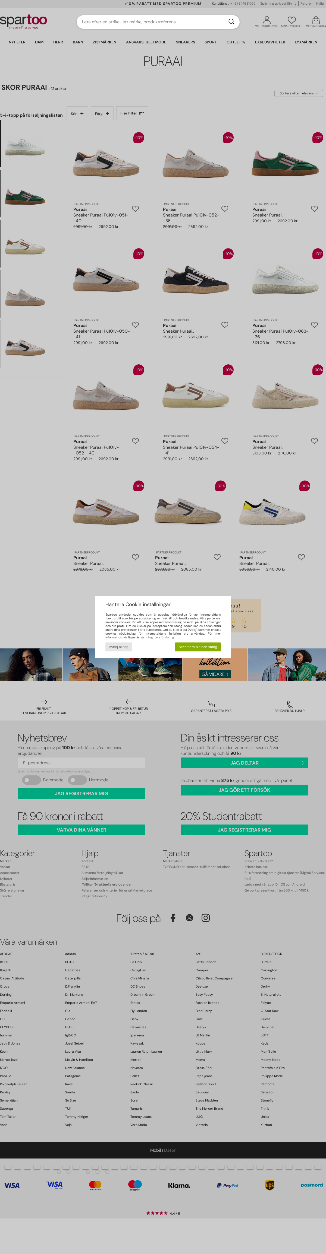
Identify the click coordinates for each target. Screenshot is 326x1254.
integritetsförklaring (160, 637)
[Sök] (231, 22)
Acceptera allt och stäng (197, 647)
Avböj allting (118, 647)
